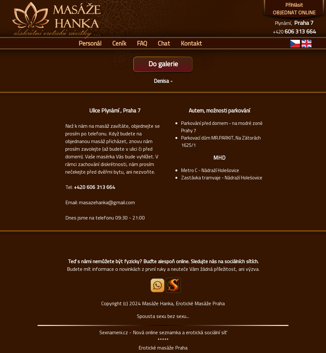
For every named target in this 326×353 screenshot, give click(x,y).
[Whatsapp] (158, 290)
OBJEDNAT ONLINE (294, 12)
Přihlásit (294, 5)
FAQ (142, 43)
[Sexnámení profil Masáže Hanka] (173, 285)
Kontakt (191, 43)
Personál (90, 43)
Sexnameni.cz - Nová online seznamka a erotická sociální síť (163, 332)
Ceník (119, 43)
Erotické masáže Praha (163, 347)
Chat (164, 43)
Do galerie (163, 63)
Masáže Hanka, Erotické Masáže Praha (183, 303)
